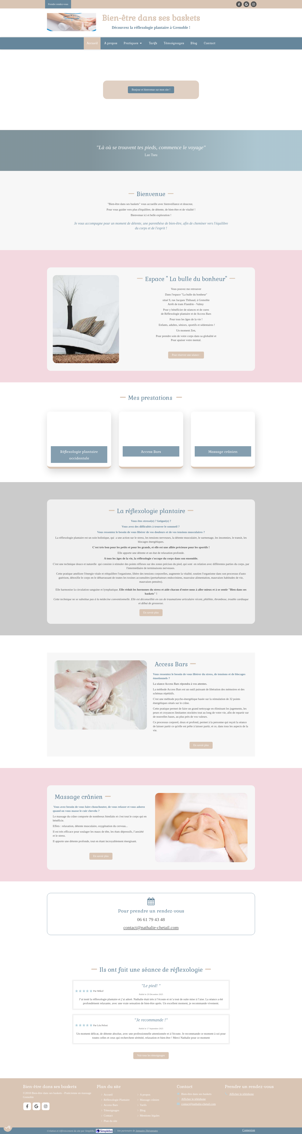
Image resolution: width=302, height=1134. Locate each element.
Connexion (248, 1130)
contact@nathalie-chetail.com (151, 927)
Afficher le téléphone (193, 1099)
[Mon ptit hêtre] (186, 355)
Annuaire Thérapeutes (147, 1130)
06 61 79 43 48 (151, 919)
